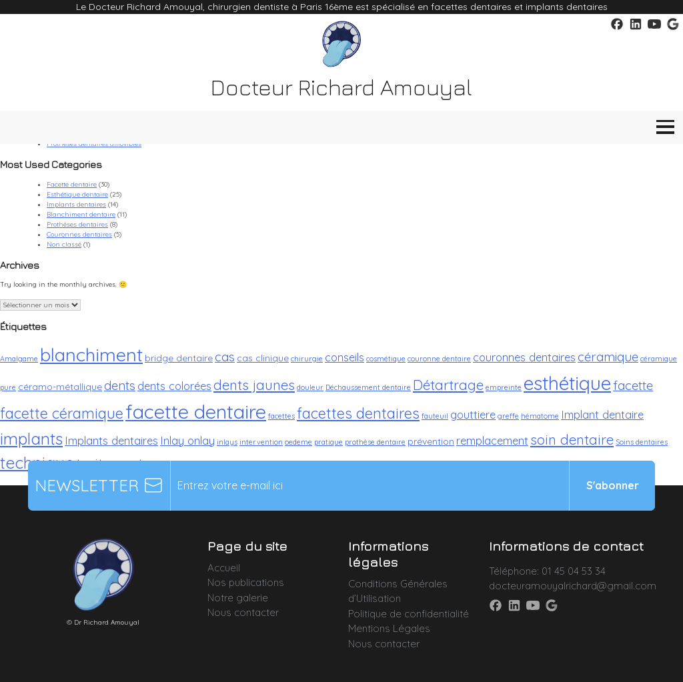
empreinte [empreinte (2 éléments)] (504, 387)
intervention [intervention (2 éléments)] (261, 442)
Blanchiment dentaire (81, 214)
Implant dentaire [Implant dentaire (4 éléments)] (602, 414)
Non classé (64, 244)
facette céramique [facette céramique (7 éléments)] (61, 413)
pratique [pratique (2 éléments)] (328, 442)
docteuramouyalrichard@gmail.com (572, 585)
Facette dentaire (72, 184)
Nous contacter (243, 612)
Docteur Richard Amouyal (341, 86)
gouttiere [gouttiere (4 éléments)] (473, 414)
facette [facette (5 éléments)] (633, 385)
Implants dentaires (76, 204)
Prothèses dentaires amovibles (94, 143)
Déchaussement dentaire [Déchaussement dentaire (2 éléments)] (368, 387)
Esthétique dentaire (77, 194)
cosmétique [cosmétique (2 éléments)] (386, 358)
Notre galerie (237, 597)
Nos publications (245, 582)
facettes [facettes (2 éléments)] (281, 416)
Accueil (223, 567)
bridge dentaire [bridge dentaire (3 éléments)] (179, 357)
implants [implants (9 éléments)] (31, 438)
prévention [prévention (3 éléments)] (431, 441)
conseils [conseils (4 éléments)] (344, 357)
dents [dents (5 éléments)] (119, 385)
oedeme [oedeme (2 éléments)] (298, 442)
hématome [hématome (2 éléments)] (540, 416)
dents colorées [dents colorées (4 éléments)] (174, 386)
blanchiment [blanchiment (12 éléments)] (91, 354)
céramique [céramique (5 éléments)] (608, 357)
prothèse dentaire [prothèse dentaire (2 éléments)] (375, 442)
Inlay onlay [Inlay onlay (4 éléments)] (187, 440)
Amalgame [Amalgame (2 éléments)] (19, 358)
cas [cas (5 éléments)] (225, 357)
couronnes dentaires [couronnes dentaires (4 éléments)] (524, 357)
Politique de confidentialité (408, 613)
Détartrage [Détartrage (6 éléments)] (448, 384)
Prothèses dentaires (77, 224)
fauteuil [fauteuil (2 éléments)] (435, 416)
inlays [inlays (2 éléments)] (227, 442)
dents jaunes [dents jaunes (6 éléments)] (254, 384)
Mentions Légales (389, 628)
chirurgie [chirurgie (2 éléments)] (307, 358)
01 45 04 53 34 (574, 571)
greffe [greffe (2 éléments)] (508, 416)
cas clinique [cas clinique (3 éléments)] (263, 357)
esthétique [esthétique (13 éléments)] (567, 383)
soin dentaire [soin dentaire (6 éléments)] (572, 439)
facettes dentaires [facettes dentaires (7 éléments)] (358, 413)
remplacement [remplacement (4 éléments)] (492, 440)
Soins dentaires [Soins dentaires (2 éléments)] (642, 442)
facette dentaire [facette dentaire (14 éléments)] (195, 411)
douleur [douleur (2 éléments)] (310, 387)
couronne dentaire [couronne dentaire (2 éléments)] (439, 358)
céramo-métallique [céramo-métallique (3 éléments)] (60, 386)
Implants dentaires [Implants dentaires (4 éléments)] (111, 440)
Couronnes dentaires (79, 234)
